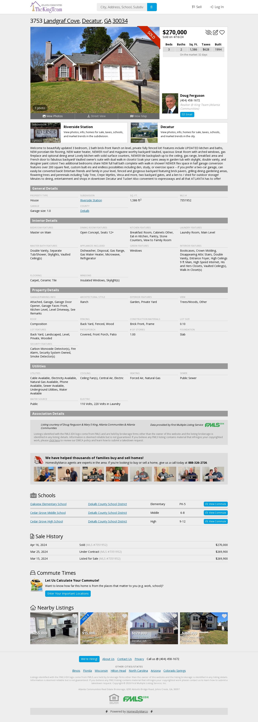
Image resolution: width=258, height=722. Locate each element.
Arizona (156, 671)
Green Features (139, 245)
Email (187, 114)
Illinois (76, 671)
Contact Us (124, 659)
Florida (87, 671)
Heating (135, 373)
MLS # (183, 195)
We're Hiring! (89, 659)
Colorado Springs (174, 671)
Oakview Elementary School (48, 504)
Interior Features (191, 245)
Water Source (38, 398)
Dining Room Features (93, 227)
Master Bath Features (43, 245)
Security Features (41, 343)
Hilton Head (118, 671)
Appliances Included (92, 245)
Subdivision (87, 195)
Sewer (183, 373)
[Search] (152, 7)
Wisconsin (101, 671)
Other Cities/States (129, 666)
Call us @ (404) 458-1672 (163, 659)
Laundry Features (191, 227)
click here (54, 440)
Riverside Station (91, 200)
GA (107, 20)
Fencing (85, 319)
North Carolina (138, 671)
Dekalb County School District (107, 504)
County (84, 205)
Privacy (139, 659)
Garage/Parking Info (43, 296)
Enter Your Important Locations (68, 593)
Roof (33, 319)
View (182, 296)
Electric (85, 398)
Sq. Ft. (134, 195)
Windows (85, 275)
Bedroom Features (41, 227)
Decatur (92, 20)
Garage (34, 205)
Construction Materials (145, 319)
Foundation (187, 329)
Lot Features (38, 329)
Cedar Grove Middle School (48, 513)
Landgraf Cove (61, 20)
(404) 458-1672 (190, 100)
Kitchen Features (140, 227)
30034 (120, 20)
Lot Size (185, 319)
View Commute (215, 504)
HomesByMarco (137, 711)
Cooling (85, 373)
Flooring (36, 275)
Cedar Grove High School (46, 521)
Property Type (39, 195)
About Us (108, 659)
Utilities (35, 373)
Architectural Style (92, 296)
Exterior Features (141, 296)
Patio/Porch (87, 329)
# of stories (137, 329)
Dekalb (84, 211)
